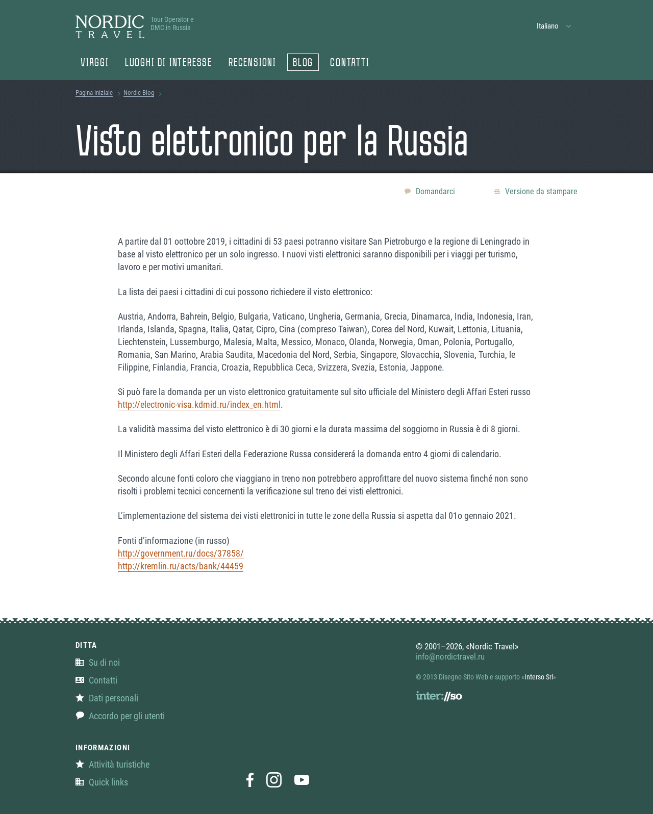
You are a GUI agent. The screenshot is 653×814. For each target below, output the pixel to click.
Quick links (102, 782)
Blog (303, 64)
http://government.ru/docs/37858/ (181, 553)
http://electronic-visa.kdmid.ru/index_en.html (199, 404)
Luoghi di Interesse (168, 64)
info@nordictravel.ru (450, 656)
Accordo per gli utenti (120, 716)
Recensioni (252, 64)
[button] (554, 26)
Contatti (349, 64)
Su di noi (98, 662)
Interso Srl (538, 677)
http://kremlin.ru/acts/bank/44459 (180, 566)
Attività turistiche (112, 764)
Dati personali (107, 698)
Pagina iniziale (94, 92)
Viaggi (95, 64)
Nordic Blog (138, 92)
